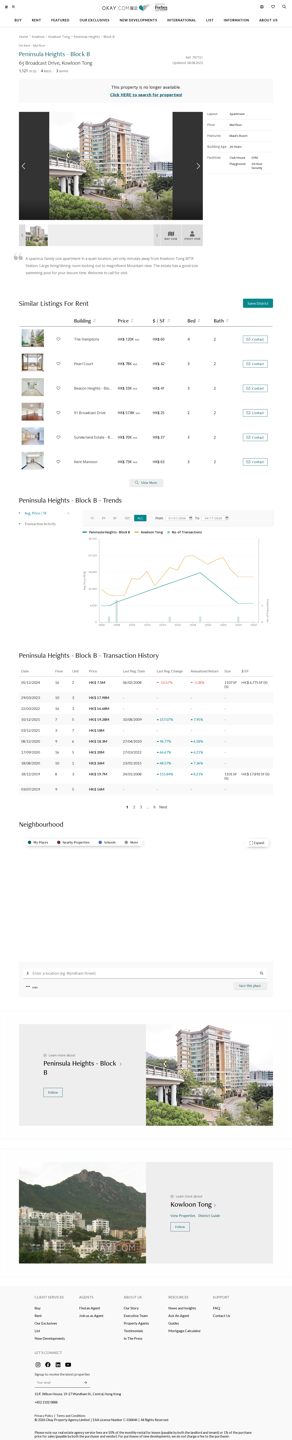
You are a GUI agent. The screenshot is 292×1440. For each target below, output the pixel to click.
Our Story (131, 1305)
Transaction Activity (40, 521)
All (140, 515)
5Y (115, 515)
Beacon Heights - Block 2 (93, 385)
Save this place (250, 983)
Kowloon (38, 37)
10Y (127, 515)
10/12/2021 (30, 717)
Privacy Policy (44, 1413)
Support (221, 1294)
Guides (173, 1320)
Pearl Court (83, 361)
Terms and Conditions (70, 1413)
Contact (255, 336)
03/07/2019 (30, 786)
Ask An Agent (178, 1313)
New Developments (50, 1335)
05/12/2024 (30, 680)
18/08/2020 (30, 760)
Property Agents (136, 1320)
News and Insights (182, 1305)
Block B (109, 37)
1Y (92, 515)
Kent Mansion (85, 459)
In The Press (133, 1335)
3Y (103, 515)
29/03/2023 (30, 695)
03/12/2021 (30, 727)
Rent (38, 1313)
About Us (133, 1294)
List (37, 1328)
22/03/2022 (30, 706)
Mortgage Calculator (184, 1328)
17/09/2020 (30, 749)
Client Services (49, 1294)
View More (146, 480)
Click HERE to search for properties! (146, 92)
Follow (53, 1089)
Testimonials (133, 1328)
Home (23, 37)
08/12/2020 (30, 738)
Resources (178, 1294)
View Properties (183, 1212)
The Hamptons (86, 336)
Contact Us (221, 1313)
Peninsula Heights (87, 37)
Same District (258, 301)
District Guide (209, 1212)
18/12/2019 (30, 771)
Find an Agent (89, 1305)
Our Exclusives (46, 1320)
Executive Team (136, 1313)
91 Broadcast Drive (90, 410)
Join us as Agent (91, 1313)
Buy (38, 1305)
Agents (86, 1294)
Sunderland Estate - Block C (93, 434)
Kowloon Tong (59, 37)
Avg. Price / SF (36, 510)
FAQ (216, 1305)
